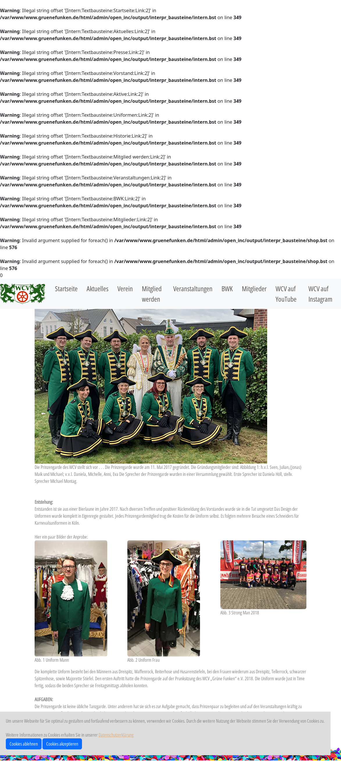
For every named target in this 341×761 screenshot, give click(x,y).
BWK (227, 288)
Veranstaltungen (193, 288)
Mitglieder (254, 288)
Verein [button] (125, 288)
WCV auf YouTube (286, 294)
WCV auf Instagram (320, 294)
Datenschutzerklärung (116, 735)
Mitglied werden (152, 294)
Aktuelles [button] (97, 288)
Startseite (66, 288)
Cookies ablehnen (24, 744)
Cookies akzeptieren (62, 744)
